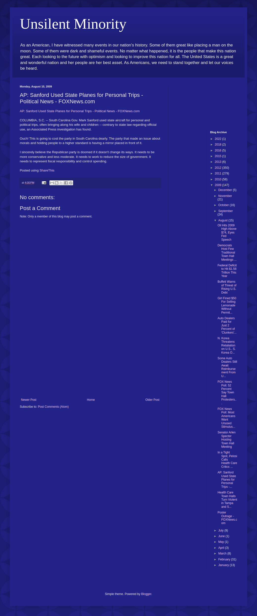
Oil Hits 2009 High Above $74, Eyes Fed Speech (226, 232)
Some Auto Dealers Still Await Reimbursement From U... (227, 367)
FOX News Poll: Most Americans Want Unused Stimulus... (226, 417)
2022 (218, 139)
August (223, 220)
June (221, 536)
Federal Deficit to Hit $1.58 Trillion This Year (226, 271)
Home (91, 400)
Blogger (146, 594)
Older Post (152, 400)
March (222, 553)
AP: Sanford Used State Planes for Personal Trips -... (226, 480)
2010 (218, 179)
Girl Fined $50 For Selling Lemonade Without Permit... (226, 305)
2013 (218, 162)
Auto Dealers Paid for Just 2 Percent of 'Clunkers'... (226, 325)
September (225, 211)
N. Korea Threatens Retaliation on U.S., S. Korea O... (226, 345)
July (221, 530)
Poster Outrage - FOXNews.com (227, 518)
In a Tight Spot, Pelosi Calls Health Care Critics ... (227, 459)
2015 (218, 156)
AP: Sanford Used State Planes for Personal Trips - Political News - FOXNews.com (80, 111)
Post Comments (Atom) (53, 406)
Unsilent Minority (73, 24)
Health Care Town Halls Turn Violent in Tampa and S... (227, 500)
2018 (218, 144)
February (224, 559)
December (225, 190)
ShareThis (47, 170)
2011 (218, 173)
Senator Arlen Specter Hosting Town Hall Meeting (226, 439)
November (225, 196)
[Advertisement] (90, 361)
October (224, 205)
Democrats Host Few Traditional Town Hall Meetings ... (226, 252)
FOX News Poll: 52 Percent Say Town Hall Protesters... (226, 392)
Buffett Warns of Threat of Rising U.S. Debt (226, 287)
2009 (218, 185)
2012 (218, 168)
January (224, 565)
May (221, 542)
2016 (218, 150)
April (221, 548)
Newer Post (28, 400)
